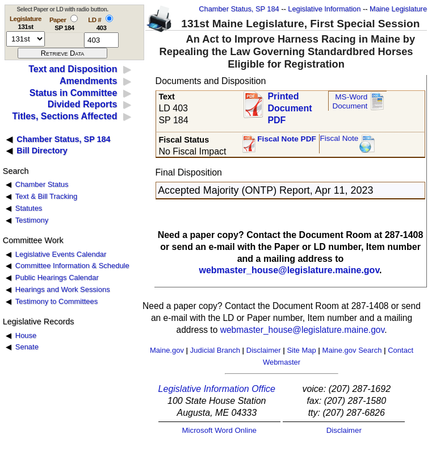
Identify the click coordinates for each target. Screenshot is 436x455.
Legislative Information (324, 9)
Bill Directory (42, 150)
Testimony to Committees (56, 301)
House (25, 335)
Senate (27, 347)
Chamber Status (42, 184)
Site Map (301, 350)
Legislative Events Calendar (61, 254)
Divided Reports (83, 104)
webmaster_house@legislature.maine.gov (289, 270)
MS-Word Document (349, 101)
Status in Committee (74, 93)
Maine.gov (167, 350)
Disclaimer (263, 350)
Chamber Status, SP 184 (239, 9)
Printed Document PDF (289, 104)
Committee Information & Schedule (72, 265)
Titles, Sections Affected (64, 116)
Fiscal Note (339, 138)
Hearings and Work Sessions (62, 289)
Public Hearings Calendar (57, 277)
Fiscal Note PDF (286, 139)
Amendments (88, 81)
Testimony (31, 220)
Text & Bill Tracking (46, 196)
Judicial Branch (215, 350)
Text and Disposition (72, 69)
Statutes (29, 208)
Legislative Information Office (216, 389)
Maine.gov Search (352, 350)
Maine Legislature (398, 9)
